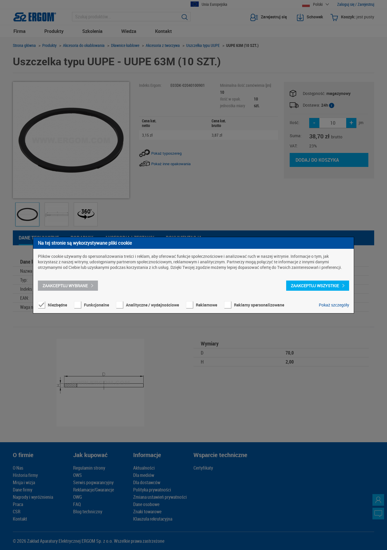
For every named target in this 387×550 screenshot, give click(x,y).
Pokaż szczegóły (334, 305)
